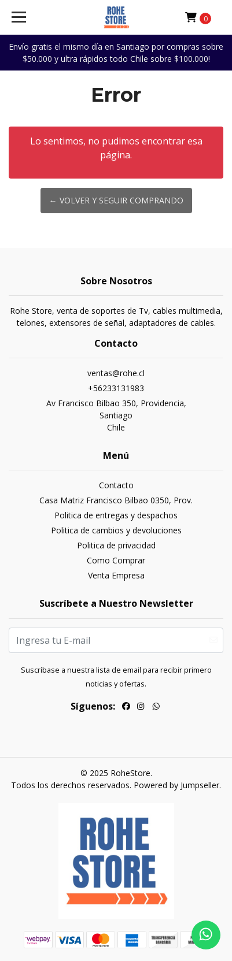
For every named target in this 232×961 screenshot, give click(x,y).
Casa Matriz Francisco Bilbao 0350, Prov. (116, 500)
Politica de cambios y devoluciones (116, 530)
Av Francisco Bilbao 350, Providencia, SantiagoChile (116, 415)
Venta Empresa (116, 575)
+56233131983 (116, 388)
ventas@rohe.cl (116, 373)
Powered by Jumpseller (176, 785)
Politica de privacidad (116, 545)
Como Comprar (116, 560)
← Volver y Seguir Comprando (116, 200)
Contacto (116, 485)
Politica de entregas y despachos (116, 515)
